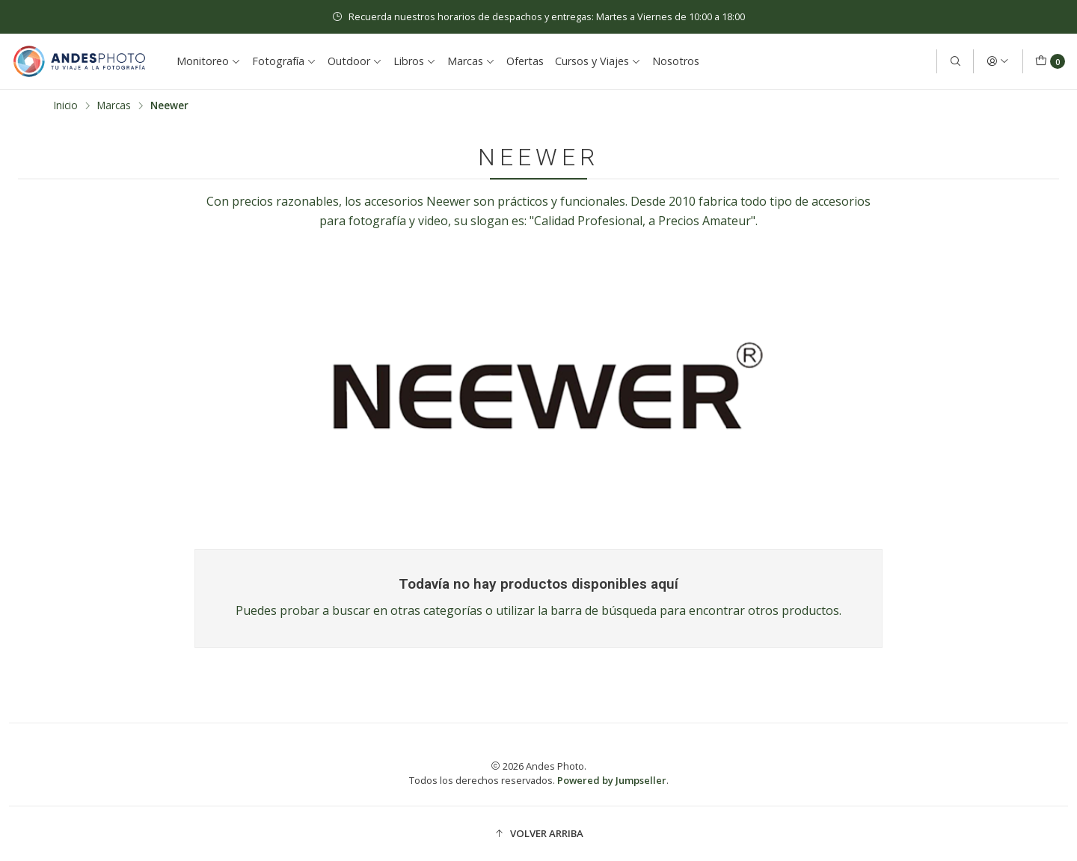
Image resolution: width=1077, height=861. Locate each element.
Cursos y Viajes (598, 61)
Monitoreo (209, 61)
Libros (414, 61)
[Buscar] (955, 61)
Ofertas (525, 61)
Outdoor (355, 61)
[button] (538, 833)
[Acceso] (998, 61)
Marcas (471, 61)
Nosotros (675, 61)
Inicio (66, 105)
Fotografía (284, 61)
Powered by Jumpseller (611, 780)
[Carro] (1050, 61)
